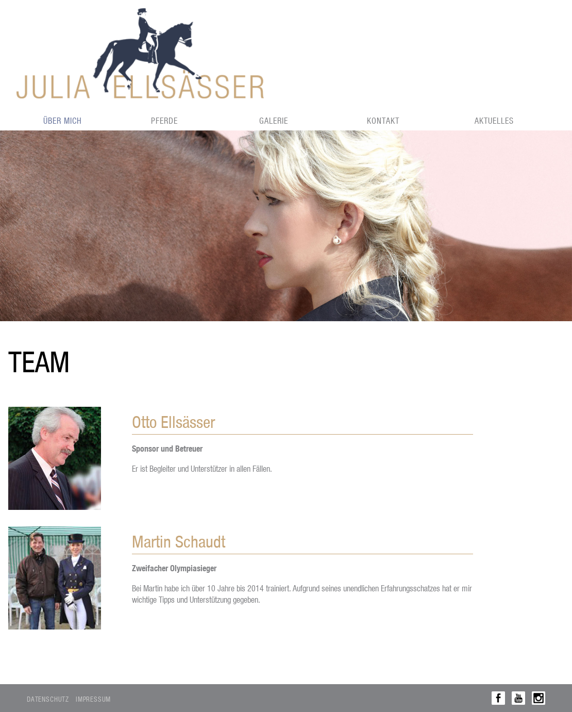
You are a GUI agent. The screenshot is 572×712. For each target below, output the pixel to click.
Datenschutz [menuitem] (48, 698)
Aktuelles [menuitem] (494, 120)
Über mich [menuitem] (62, 120)
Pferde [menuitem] (164, 120)
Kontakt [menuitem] (383, 120)
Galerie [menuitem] (273, 120)
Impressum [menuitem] (93, 698)
